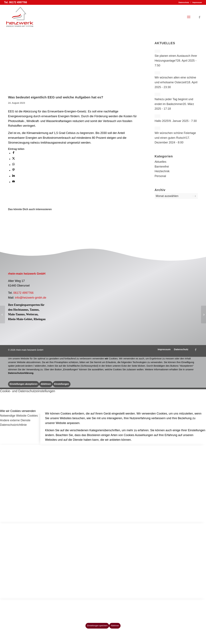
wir (106, 358)
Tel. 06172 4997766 (15, 2)
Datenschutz (183, 2)
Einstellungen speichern (97, 625)
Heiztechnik (161, 171)
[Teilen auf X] (13, 158)
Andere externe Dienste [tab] (15, 420)
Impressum (197, 2)
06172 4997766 (23, 292)
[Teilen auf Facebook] (13, 153)
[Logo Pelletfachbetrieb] (77, 285)
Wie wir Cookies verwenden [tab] (18, 411)
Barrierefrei (161, 166)
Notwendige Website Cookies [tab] (19, 415)
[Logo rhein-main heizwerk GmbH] (19, 17)
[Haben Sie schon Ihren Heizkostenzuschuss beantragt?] (2, 314)
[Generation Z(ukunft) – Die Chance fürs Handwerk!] (203, 314)
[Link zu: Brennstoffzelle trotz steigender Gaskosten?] (32, 222)
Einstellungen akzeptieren (23, 384)
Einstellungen (61, 384)
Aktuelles (160, 161)
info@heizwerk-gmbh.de (30, 297)
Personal (160, 176)
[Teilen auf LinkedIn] (13, 176)
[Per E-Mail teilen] (13, 181)
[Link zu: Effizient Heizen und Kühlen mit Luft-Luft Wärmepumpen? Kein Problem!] (16, 222)
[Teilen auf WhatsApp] (13, 164)
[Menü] (188, 17)
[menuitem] (184, 2)
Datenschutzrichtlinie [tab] (13, 424)
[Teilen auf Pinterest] (13, 170)
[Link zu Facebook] (199, 16)
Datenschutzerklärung (20, 373)
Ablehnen (46, 384)
